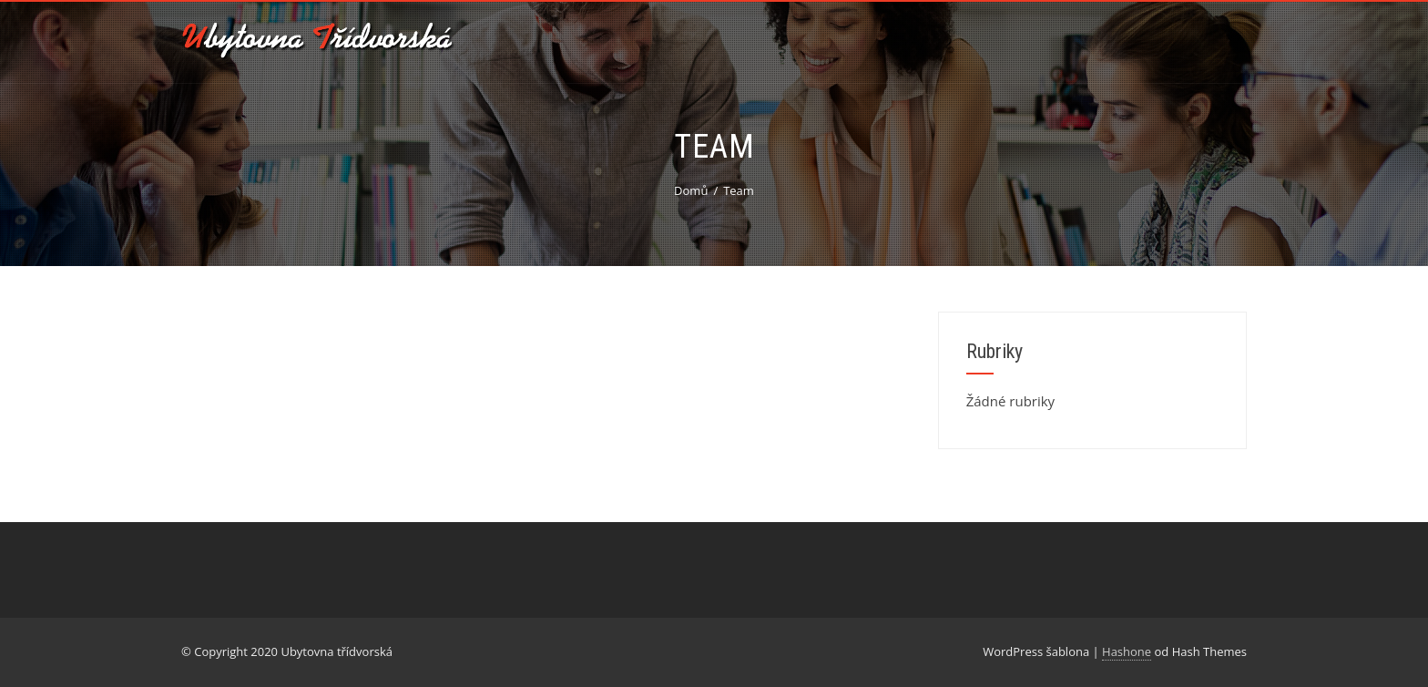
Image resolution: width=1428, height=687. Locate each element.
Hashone (1126, 651)
